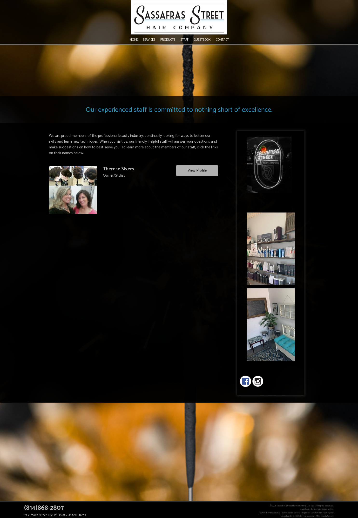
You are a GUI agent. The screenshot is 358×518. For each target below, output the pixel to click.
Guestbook (202, 40)
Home (134, 40)
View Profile (197, 170)
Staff (184, 40)
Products (167, 40)
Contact (222, 40)
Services (149, 40)
